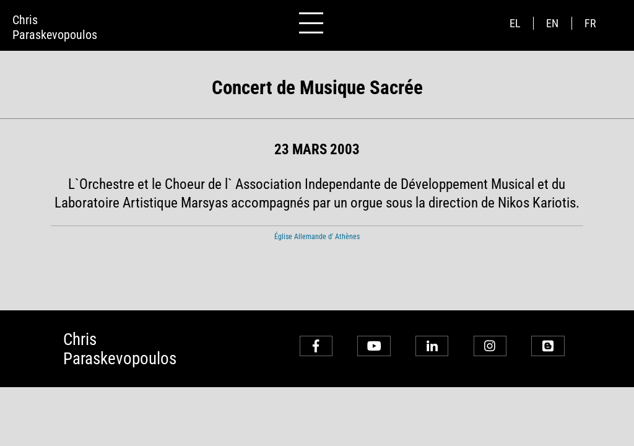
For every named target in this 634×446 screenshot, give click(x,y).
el (515, 23)
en (552, 23)
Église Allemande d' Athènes (317, 236)
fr (590, 23)
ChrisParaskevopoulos (54, 27)
